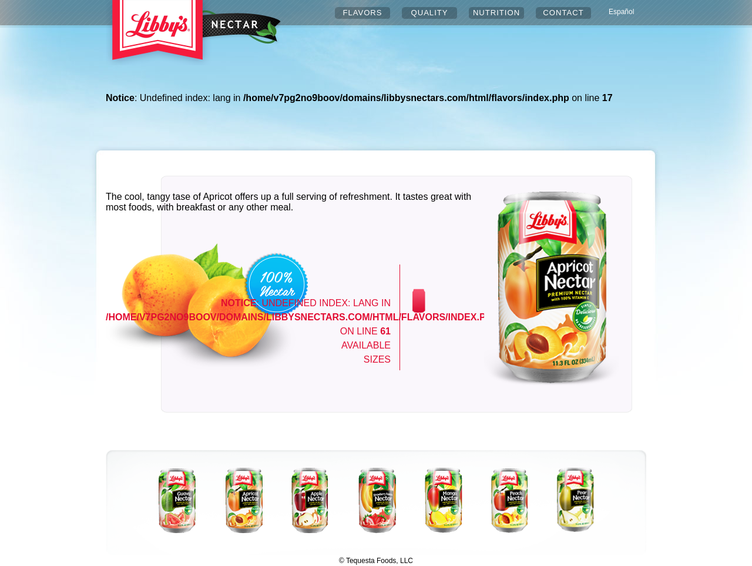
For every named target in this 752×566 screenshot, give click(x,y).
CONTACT (563, 12)
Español (621, 12)
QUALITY (429, 12)
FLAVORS (362, 12)
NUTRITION (496, 12)
